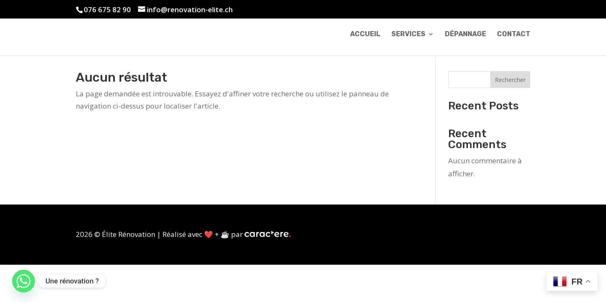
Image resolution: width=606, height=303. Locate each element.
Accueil (365, 34)
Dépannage (465, 34)
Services (408, 34)
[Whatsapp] (23, 281)
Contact (513, 34)
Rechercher (510, 80)
